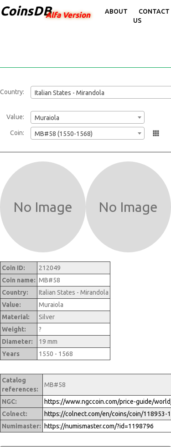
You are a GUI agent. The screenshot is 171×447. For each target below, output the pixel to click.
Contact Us (151, 16)
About (116, 11)
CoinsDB (26, 11)
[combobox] (88, 117)
